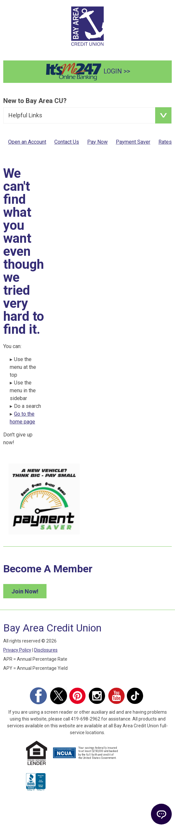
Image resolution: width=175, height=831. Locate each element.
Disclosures (46, 650)
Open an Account (27, 142)
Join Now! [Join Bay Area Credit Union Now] (24, 591)
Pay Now (97, 142)
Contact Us (66, 142)
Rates (165, 142)
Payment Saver (133, 142)
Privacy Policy (17, 650)
